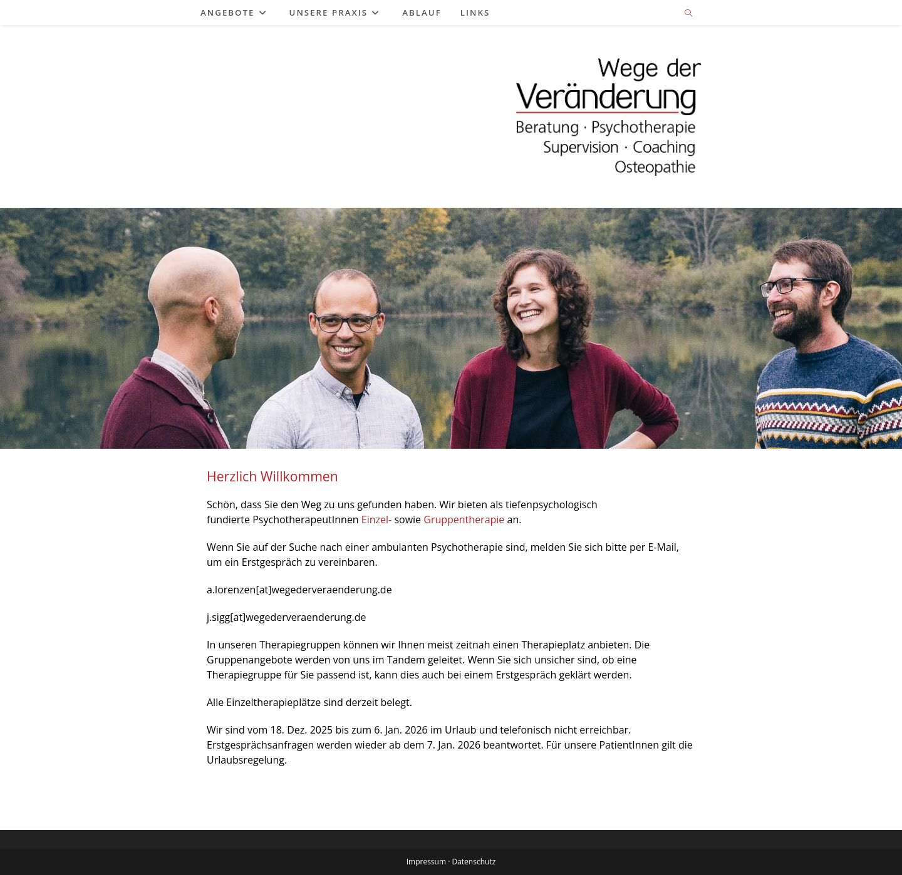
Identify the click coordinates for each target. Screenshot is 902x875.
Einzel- (376, 519)
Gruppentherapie (463, 519)
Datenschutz (473, 861)
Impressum (426, 861)
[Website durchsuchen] (688, 13)
